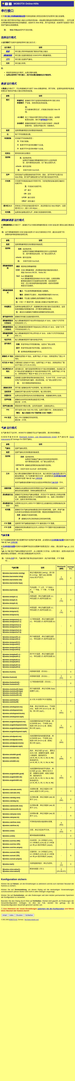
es (64, 917)
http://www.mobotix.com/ (32, 921)
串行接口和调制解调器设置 (14, 16)
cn (55, 917)
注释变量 (38, 478)
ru (73, 917)
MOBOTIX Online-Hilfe (26, 3)
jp (70, 917)
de (58, 917)
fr (66, 917)
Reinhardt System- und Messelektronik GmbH (38, 437)
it (68, 917)
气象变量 (55, 474)
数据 (7, 51)
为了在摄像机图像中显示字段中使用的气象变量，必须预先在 (26, 540)
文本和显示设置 (60, 476)
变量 (12, 559)
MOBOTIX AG (13, 921)
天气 (7, 59)
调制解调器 (7, 55)
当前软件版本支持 (10, 437)
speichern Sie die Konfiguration (51, 910)
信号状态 (43, 120)
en (61, 917)
